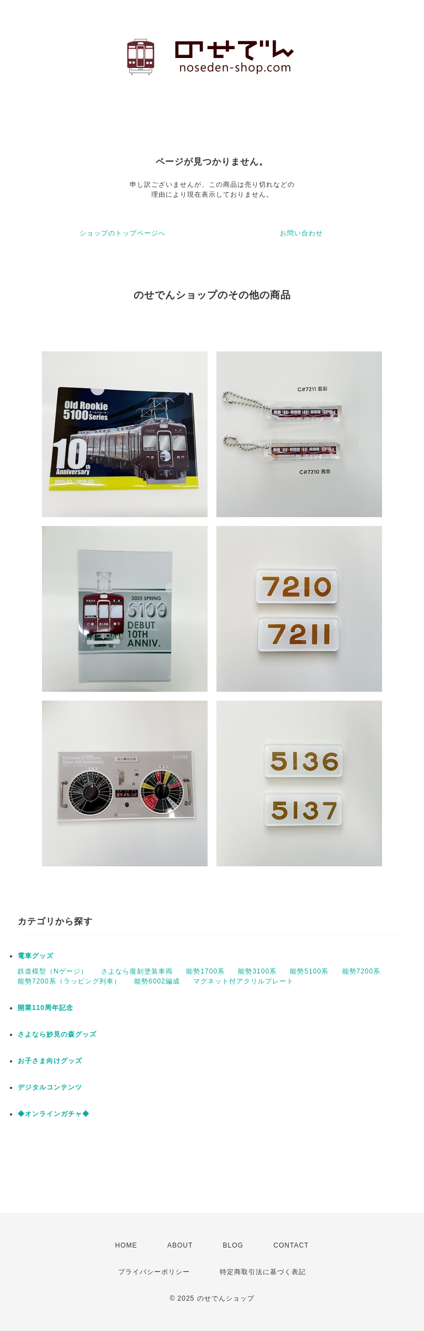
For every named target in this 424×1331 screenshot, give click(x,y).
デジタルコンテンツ (50, 1087)
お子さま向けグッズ (50, 1061)
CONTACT (291, 1245)
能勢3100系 (257, 971)
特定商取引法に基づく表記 (263, 1272)
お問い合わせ (301, 233)
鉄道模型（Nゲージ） (53, 971)
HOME (126, 1245)
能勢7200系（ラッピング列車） (69, 981)
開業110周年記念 (45, 1008)
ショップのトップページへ (123, 233)
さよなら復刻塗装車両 (137, 971)
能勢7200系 (361, 971)
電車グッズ (36, 956)
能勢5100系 (309, 971)
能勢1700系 (205, 971)
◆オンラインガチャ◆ (53, 1114)
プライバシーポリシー (154, 1272)
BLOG (233, 1245)
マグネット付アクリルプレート (243, 981)
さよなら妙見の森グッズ (57, 1034)
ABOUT (180, 1245)
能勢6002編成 (157, 981)
